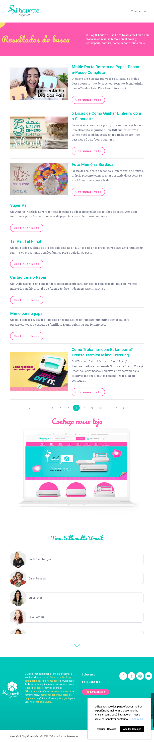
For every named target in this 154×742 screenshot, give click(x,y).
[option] (77, 559)
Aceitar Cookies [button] (132, 729)
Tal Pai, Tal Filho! (25, 241)
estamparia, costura (35, 680)
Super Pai (19, 205)
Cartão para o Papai (28, 277)
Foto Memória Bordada (92, 164)
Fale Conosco (91, 681)
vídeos (28, 687)
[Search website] (143, 11)
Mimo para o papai (27, 313)
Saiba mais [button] (136, 719)
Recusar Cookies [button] (106, 729)
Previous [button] (77, 645)
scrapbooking (64, 677)
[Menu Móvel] (136, 11)
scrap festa (50, 677)
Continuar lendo (88, 100)
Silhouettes (31, 691)
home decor (53, 680)
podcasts (39, 687)
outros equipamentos (61, 691)
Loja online (97, 691)
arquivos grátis (62, 698)
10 (100, 408)
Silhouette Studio (42, 701)
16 (116, 408)
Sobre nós (88, 674)
